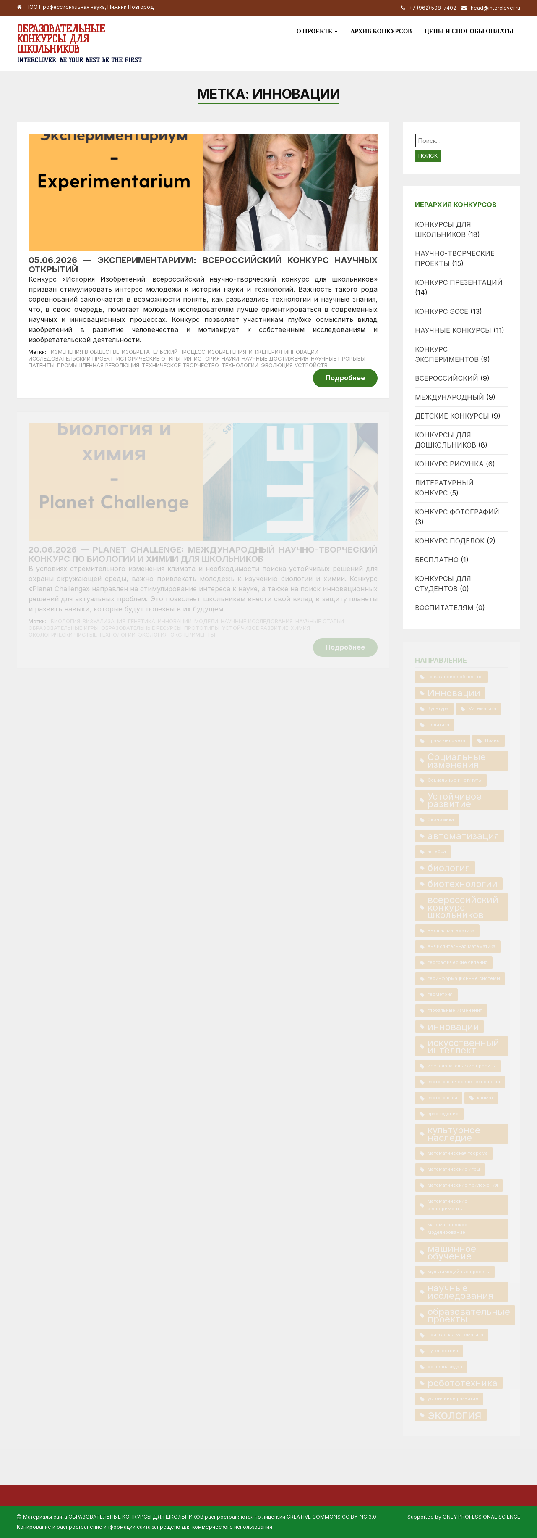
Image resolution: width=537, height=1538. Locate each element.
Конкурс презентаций (459, 282)
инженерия (265, 352)
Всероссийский (446, 378)
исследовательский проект (71, 359)
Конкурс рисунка (449, 464)
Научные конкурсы (453, 330)
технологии (240, 365)
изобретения (227, 352)
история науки (216, 359)
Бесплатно (437, 560)
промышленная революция (98, 365)
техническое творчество (180, 365)
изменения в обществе (85, 352)
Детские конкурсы (452, 416)
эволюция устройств (294, 365)
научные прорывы (338, 359)
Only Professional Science (481, 1517)
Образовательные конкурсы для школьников (61, 39)
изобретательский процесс (163, 352)
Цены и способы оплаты (469, 31)
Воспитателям (444, 607)
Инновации (301, 352)
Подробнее (345, 378)
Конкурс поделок (450, 541)
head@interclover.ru (495, 8)
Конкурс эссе (441, 311)
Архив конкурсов (381, 31)
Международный (449, 397)
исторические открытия (153, 359)
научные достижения (275, 359)
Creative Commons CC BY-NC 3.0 (331, 1517)
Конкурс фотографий (457, 512)
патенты (42, 365)
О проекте (317, 31)
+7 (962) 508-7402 (432, 8)
